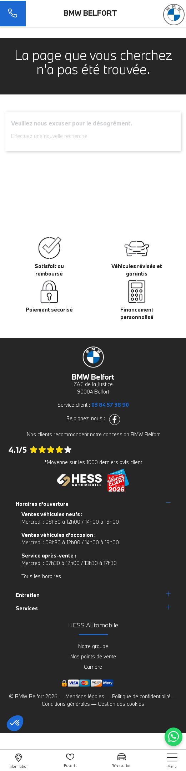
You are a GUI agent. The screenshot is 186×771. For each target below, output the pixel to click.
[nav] (172, 761)
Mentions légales (84, 696)
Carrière (93, 666)
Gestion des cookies (121, 703)
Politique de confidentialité (141, 696)
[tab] (93, 503)
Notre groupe (93, 646)
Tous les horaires (41, 576)
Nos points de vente (93, 656)
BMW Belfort (90, 13)
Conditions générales (66, 703)
